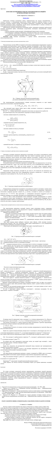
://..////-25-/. (26, 6)
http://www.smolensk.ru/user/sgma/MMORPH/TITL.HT (26, 4)
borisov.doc (26, 18)
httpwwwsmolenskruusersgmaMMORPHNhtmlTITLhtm (26, 5)
